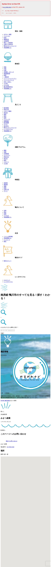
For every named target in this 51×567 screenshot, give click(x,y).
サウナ (6, 125)
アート (6, 191)
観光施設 (6, 108)
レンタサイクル (8, 129)
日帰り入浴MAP (8, 44)
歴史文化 (6, 110)
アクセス (6, 216)
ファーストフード (9, 80)
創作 (5, 160)
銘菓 (5, 188)
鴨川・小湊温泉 (8, 43)
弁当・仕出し (7, 82)
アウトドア (7, 120)
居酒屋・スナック (9, 72)
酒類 (5, 186)
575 (2, 11)
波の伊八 (6, 126)
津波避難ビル (7, 48)
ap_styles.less (7, 7)
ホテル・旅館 (7, 35)
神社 (5, 116)
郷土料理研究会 (8, 87)
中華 (5, 70)
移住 (5, 242)
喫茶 (5, 75)
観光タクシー (7, 261)
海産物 (6, 183)
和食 (5, 67)
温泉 (5, 118)
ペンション (7, 36)
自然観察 (6, 154)
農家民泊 (6, 39)
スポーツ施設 (7, 111)
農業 (5, 151)
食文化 (6, 159)
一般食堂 (6, 77)
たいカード (7, 240)
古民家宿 (6, 41)
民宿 (5, 38)
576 (2, 13)
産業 (5, 214)
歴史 (5, 212)
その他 (6, 84)
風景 (5, 115)
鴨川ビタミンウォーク (10, 46)
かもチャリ (7, 280)
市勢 (5, 211)
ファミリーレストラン (10, 79)
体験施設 (6, 121)
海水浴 (6, 113)
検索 (2, 333)
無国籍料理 (7, 74)
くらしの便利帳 (8, 237)
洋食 (5, 69)
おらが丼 (6, 85)
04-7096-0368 (10, 447)
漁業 (5, 152)
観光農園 (6, 123)
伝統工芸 (6, 190)
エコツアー (7, 155)
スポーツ (6, 162)
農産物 (6, 185)
